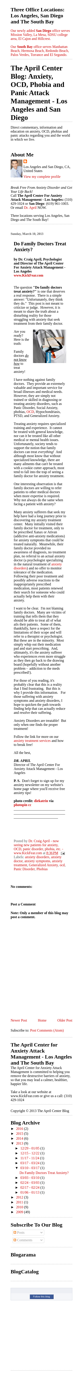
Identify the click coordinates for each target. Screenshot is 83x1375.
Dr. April (30, 207)
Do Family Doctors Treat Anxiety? (44, 1173)
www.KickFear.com (28, 275)
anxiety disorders (37, 857)
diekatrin (41, 801)
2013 (20, 1143)
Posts (19, 1232)
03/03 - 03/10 (30, 1178)
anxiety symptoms (37, 861)
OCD (30, 412)
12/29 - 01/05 (30, 1148)
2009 (20, 1212)
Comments (23, 1240)
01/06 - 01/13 (30, 1192)
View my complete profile (41, 177)
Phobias (42, 869)
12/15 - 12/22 (30, 1153)
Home (42, 1020)
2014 (20, 1138)
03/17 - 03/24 (30, 1163)
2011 (20, 1202)
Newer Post (19, 1020)
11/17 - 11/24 (30, 1158)
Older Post (64, 1020)
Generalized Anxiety (43, 865)
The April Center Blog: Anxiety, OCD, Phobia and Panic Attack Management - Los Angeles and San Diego (39, 92)
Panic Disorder (24, 869)
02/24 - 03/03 (30, 1182)
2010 (20, 1207)
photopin (20, 805)
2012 (20, 1197)
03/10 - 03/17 (30, 1168)
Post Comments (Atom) (47, 1030)
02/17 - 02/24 (30, 1187)
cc (29, 805)
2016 (20, 1129)
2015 (20, 1133)
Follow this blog (41, 1296)
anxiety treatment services (32, 741)
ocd (62, 865)
